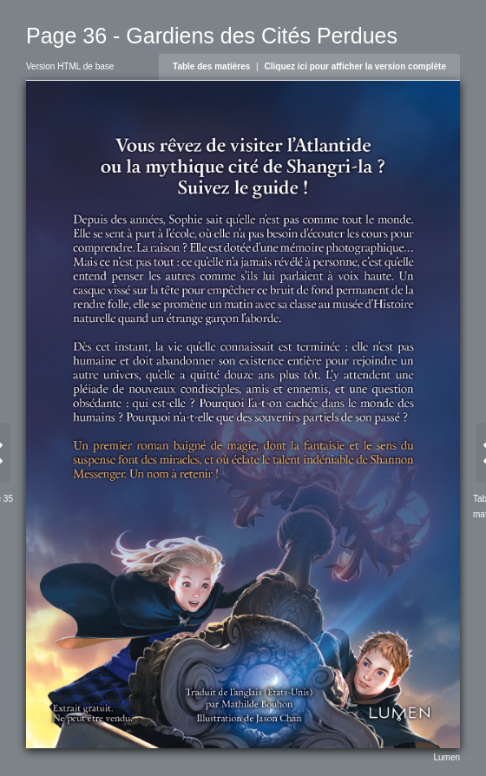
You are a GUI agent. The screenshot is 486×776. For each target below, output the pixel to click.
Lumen (446, 757)
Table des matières (211, 66)
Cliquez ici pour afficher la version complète (356, 66)
